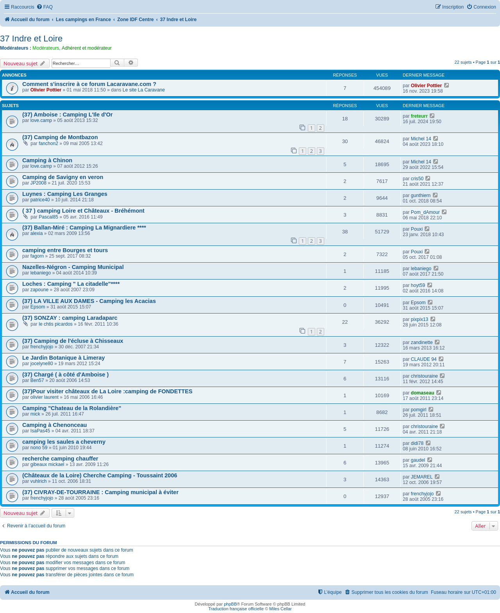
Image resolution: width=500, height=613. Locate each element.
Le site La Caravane (144, 90)
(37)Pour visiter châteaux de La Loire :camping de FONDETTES (107, 391)
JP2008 (38, 183)
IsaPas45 (40, 431)
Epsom (37, 307)
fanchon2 (48, 143)
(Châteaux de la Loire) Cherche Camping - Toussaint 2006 (99, 475)
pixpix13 (419, 319)
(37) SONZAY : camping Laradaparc (70, 318)
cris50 (417, 178)
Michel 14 (421, 139)
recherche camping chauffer (60, 458)
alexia (36, 233)
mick (35, 414)
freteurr (419, 116)
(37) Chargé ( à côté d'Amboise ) (65, 374)
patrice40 (40, 200)
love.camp (41, 120)
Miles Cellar (280, 608)
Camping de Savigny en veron (62, 177)
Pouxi (417, 229)
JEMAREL (422, 477)
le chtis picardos (56, 324)
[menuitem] (44, 7)
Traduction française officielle (236, 608)
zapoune (39, 289)
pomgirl (419, 409)
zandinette (422, 342)
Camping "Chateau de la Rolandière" (71, 408)
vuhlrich (38, 481)
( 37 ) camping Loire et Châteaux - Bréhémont (83, 211)
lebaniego (40, 273)
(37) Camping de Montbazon (60, 137)
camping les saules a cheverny (63, 442)
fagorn (37, 256)
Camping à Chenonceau (54, 425)
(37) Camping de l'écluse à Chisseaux (72, 341)
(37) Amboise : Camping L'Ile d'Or (67, 114)
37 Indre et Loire (31, 38)
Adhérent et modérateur (87, 48)
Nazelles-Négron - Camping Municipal (73, 267)
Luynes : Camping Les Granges (64, 194)
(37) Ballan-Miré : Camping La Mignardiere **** (84, 227)
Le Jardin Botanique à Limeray (63, 358)
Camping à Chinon (47, 160)
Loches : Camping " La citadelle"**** (71, 284)
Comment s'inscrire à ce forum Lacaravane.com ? (89, 84)
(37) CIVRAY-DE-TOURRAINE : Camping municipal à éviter (100, 492)
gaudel (418, 460)
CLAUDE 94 (424, 359)
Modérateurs (45, 48)
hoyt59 (418, 285)
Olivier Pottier (45, 90)
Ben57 (37, 380)
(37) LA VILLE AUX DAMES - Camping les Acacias (89, 301)
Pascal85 (48, 217)
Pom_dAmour (425, 212)
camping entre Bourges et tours (65, 250)
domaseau (422, 393)
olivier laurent (44, 397)
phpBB (230, 604)
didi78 (417, 443)
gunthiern (420, 195)
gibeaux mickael (47, 464)
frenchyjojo (42, 347)
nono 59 (39, 447)
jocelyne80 (41, 363)
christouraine (424, 376)
